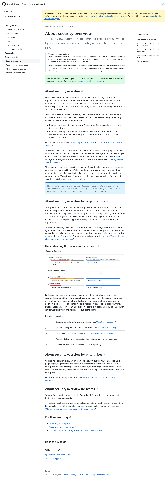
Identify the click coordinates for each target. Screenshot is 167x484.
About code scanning (105, 322)
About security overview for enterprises (75, 354)
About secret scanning (107, 327)
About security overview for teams (71, 389)
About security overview (64, 91)
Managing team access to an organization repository (70, 409)
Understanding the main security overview (72, 246)
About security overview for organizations (77, 201)
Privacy (73, 475)
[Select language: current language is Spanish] (163, 4)
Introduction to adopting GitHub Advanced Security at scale (77, 430)
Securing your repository (61, 423)
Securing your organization (62, 427)
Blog (108, 475)
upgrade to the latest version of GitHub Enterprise (106, 16)
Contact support (53, 458)
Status (80, 475)
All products (8, 11)
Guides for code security (15, 73)
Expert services (98, 475)
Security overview (66, 26)
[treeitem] (21, 25)
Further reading (58, 417)
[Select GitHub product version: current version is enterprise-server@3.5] (36, 4)
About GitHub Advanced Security (90, 81)
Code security (11, 16)
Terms (65, 475)
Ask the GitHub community (57, 455)
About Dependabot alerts (82, 142)
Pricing (87, 475)
